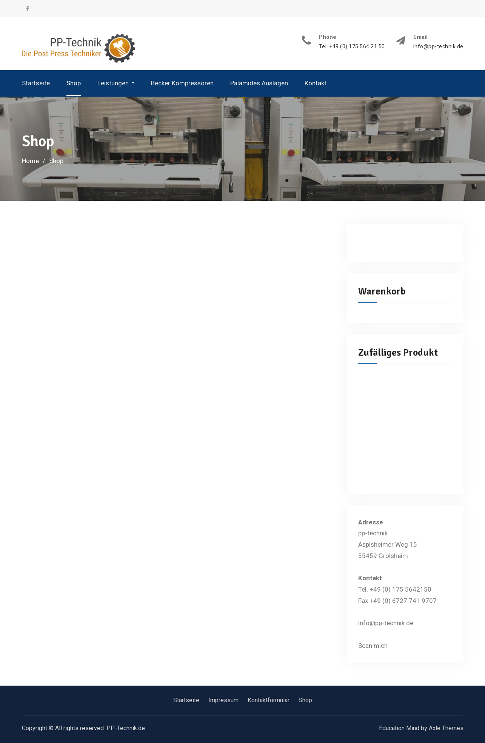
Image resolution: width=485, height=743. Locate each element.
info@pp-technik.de (438, 47)
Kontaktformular (268, 700)
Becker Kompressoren (182, 83)
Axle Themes (446, 728)
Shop (73, 83)
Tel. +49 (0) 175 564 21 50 (352, 47)
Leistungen (113, 83)
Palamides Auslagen (259, 83)
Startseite (36, 83)
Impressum (223, 700)
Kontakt (315, 83)
